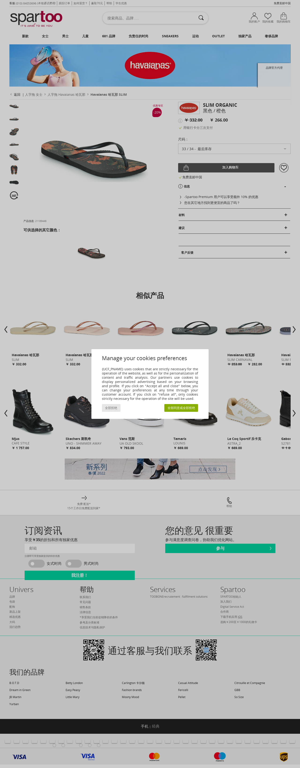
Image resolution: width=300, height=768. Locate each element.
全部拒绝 (111, 408)
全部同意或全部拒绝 (181, 408)
